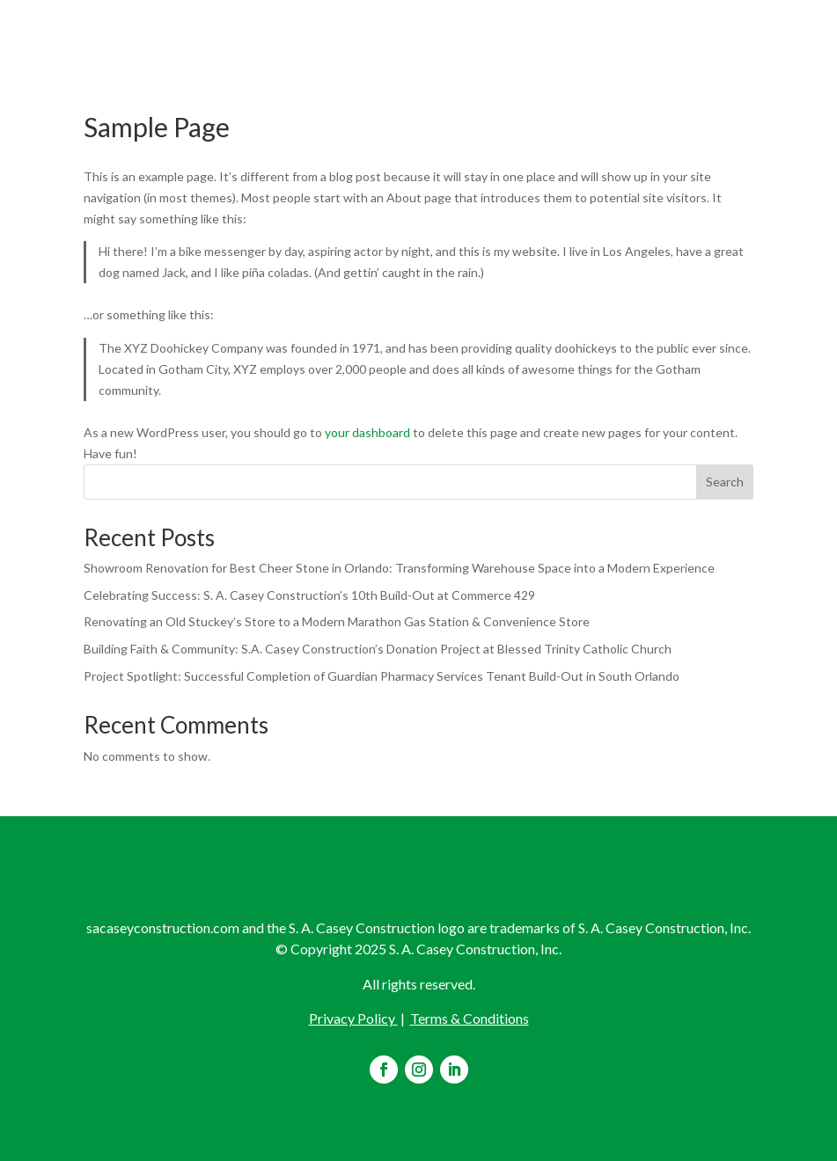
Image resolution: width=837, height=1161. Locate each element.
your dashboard (367, 432)
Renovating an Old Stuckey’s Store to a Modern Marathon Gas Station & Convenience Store (337, 621)
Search (725, 481)
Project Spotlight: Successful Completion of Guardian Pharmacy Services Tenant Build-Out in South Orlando (381, 675)
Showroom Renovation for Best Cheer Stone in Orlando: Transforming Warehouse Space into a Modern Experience (399, 567)
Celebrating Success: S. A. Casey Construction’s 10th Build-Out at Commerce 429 (309, 595)
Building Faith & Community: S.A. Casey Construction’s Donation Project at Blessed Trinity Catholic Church (378, 648)
